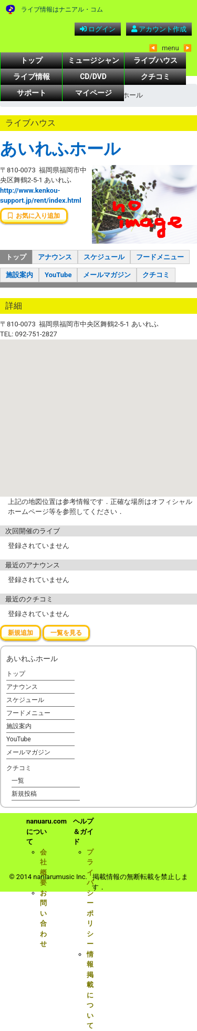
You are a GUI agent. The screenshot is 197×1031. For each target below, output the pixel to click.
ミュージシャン (93, 60)
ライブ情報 (31, 76)
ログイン (98, 29)
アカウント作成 (158, 29)
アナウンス (55, 257)
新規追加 (20, 633)
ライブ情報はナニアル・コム (62, 9)
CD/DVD (93, 76)
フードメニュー (160, 257)
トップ (31, 60)
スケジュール (104, 257)
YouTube (58, 275)
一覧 (18, 780)
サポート (31, 93)
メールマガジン (107, 275)
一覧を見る (66, 633)
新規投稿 (24, 793)
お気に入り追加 (34, 216)
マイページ (93, 93)
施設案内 (19, 275)
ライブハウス (155, 60)
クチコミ (155, 76)
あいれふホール (60, 149)
